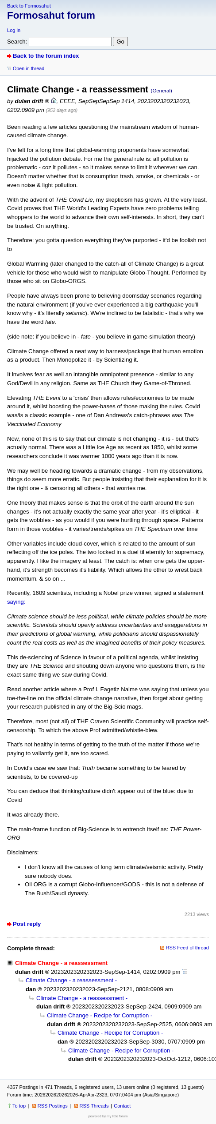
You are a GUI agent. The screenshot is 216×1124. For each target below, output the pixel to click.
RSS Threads (94, 1105)
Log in (13, 30)
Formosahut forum (51, 15)
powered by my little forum (108, 1116)
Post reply (27, 924)
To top (19, 1105)
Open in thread (28, 68)
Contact (122, 1105)
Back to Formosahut (29, 5)
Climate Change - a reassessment (69, 980)
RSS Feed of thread (187, 947)
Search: (17, 41)
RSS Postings (53, 1105)
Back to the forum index (46, 55)
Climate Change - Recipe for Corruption (98, 1015)
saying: (16, 601)
